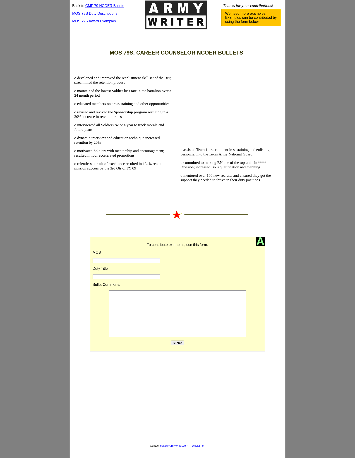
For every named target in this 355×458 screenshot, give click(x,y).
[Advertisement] (228, 103)
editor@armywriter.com (174, 445)
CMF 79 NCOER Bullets (104, 6)
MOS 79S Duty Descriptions (94, 13)
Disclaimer (198, 445)
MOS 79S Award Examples (94, 21)
